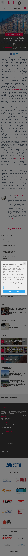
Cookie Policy (21, 283)
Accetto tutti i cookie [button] (14, 291)
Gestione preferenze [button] (14, 287)
